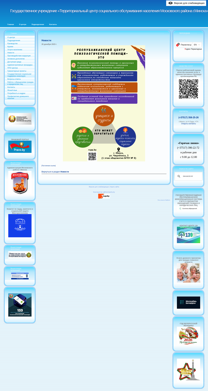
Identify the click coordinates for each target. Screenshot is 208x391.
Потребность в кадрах (16, 93)
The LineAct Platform (163, 200)
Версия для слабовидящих (99, 187)
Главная (14, 33)
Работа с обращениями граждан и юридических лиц (20, 83)
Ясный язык (12, 90)
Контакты (11, 87)
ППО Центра (12, 68)
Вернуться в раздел (55, 172)
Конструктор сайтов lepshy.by (104, 192)
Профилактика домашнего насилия (18, 97)
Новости (10, 53)
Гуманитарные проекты (16, 71)
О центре (11, 37)
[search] (188, 176)
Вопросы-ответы (14, 79)
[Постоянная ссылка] (49, 165)
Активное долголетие (16, 59)
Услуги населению (14, 50)
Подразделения (13, 40)
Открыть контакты (188, 124)
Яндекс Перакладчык (193, 49)
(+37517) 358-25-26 (189, 117)
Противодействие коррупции (19, 56)
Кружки (10, 47)
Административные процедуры (20, 65)
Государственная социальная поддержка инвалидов (19, 75)
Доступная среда (14, 62)
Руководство (12, 44)
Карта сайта (114, 187)
